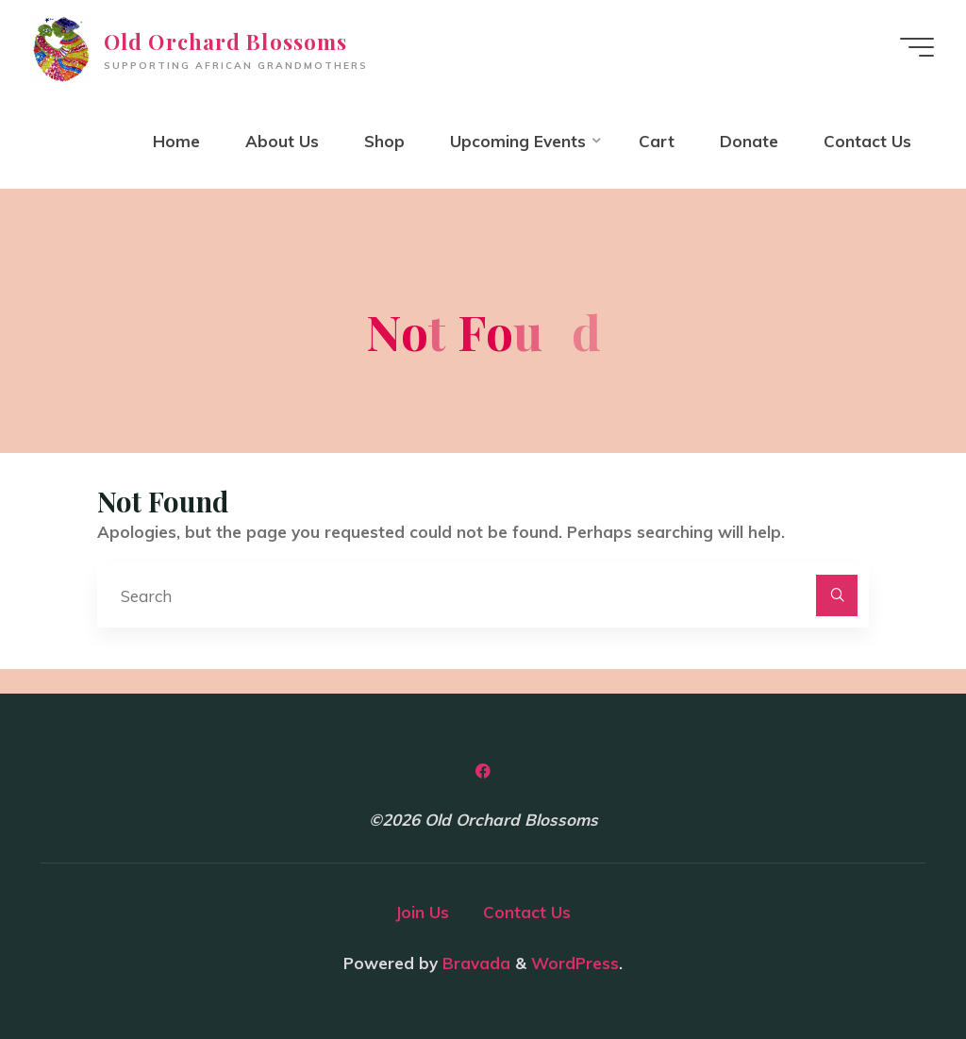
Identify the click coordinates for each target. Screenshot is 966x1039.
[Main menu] (917, 47)
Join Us (422, 912)
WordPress (575, 963)
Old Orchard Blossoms (225, 41)
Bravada (474, 963)
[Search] (837, 595)
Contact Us (527, 912)
